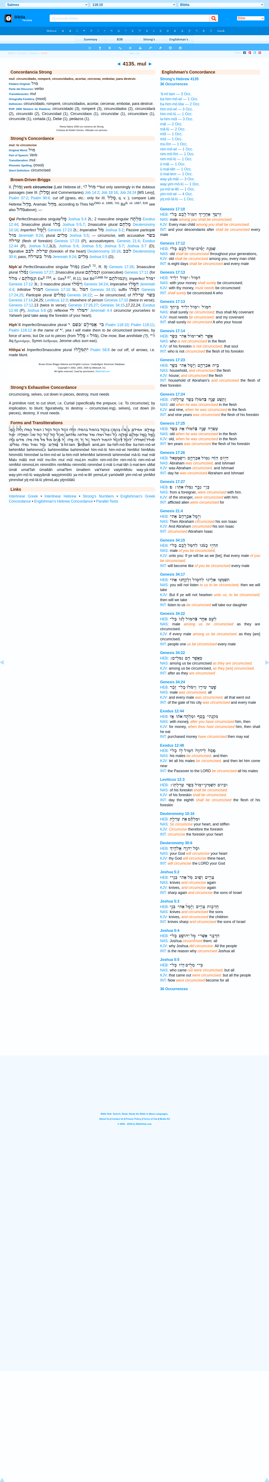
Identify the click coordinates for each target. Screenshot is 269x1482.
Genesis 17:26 (121, 267)
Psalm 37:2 (18, 198)
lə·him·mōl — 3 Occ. (177, 119)
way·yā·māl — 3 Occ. (177, 179)
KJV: (164, 224)
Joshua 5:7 (114, 246)
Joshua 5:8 (36, 310)
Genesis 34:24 (96, 284)
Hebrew (34, 53)
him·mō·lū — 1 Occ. (176, 114)
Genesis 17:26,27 (83, 305)
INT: (163, 229)
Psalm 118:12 (20, 330)
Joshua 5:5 (79, 235)
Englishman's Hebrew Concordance (63, 501)
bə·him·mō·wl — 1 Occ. (179, 99)
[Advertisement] (134, 1029)
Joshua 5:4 (77, 219)
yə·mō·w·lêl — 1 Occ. (177, 189)
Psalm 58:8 (100, 350)
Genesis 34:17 (172, 574)
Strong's (22, 53)
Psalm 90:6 (40, 198)
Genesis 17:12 (21, 284)
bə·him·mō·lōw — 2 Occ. (180, 104)
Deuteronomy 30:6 (176, 843)
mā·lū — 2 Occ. (173, 129)
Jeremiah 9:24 (30, 235)
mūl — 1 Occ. (171, 139)
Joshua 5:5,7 (73, 224)
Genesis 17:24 (172, 394)
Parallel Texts (107, 501)
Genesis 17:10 (57, 290)
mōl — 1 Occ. (171, 134)
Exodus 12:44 (172, 711)
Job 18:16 (109, 192)
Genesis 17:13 (172, 272)
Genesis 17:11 (136, 272)
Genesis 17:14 (21, 300)
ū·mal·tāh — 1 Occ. (176, 169)
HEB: (164, 214)
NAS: (164, 219)
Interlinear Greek (23, 496)
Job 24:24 (128, 192)
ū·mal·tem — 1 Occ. (176, 174)
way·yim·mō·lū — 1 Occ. (180, 184)
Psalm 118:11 (142, 325)
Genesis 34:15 (102, 290)
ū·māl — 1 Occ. (173, 164)
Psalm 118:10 (117, 325)
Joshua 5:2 (114, 230)
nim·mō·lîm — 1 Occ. (177, 154)
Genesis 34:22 (79, 295)
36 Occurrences (174, 989)
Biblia (11, 53)
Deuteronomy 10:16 (103, 251)
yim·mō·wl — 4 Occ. (176, 194)
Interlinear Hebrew (60, 496)
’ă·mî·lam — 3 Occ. (176, 94)
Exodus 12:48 (172, 745)
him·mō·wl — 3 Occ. (176, 109)
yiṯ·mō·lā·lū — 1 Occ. (177, 199)
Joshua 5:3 (169, 901)
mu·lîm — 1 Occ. (174, 144)
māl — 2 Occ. (171, 124)
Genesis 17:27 (41, 272)
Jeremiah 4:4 (101, 310)
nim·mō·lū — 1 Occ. (176, 159)
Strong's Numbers (98, 496)
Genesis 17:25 (172, 423)
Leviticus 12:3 (56, 300)
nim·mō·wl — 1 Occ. (176, 149)
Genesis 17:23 (60, 230)
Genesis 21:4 (128, 241)
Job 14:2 (92, 192)
